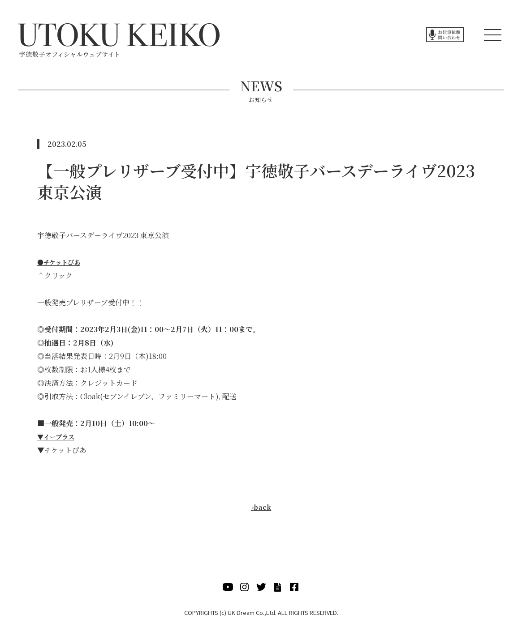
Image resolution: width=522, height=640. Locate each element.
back (261, 507)
